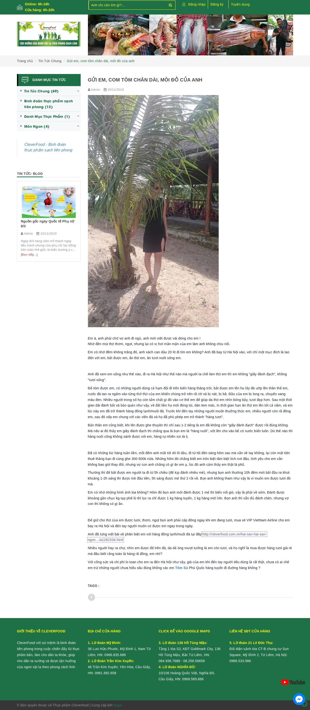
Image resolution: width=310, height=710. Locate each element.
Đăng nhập (197, 4)
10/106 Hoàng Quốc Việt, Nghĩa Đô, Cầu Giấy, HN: (187, 673)
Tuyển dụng (240, 4)
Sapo (118, 705)
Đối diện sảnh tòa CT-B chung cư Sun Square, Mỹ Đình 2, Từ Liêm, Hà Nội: (259, 649)
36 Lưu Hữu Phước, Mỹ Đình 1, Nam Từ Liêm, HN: (119, 649)
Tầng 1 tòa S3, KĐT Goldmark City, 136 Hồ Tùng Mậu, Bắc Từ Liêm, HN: (190, 649)
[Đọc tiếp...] (29, 254)
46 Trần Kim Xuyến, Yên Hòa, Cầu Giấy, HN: (119, 667)
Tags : (94, 586)
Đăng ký (216, 4)
